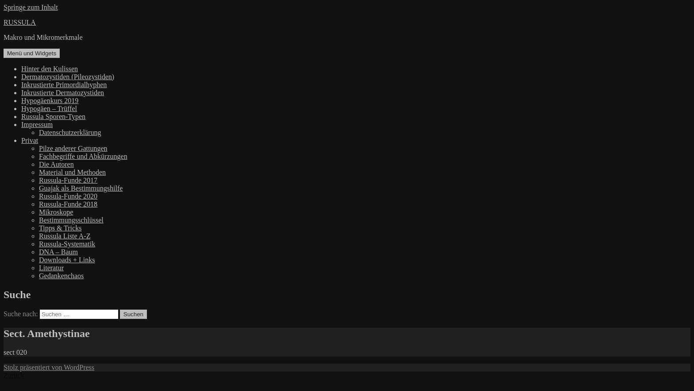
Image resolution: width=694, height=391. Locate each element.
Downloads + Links (67, 260)
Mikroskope (56, 212)
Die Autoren (56, 164)
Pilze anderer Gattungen (73, 148)
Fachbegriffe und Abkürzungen (83, 156)
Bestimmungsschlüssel (71, 220)
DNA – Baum (58, 252)
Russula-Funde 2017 (68, 180)
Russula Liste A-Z (64, 236)
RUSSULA (20, 22)
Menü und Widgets (31, 53)
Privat (29, 140)
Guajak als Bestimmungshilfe (81, 188)
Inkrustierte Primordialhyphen (64, 84)
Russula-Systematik (67, 244)
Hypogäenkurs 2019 (49, 100)
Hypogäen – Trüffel (49, 108)
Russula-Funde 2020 (68, 196)
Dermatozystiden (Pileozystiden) (67, 76)
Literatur (51, 268)
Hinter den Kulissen (49, 69)
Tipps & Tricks (60, 228)
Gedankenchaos (61, 276)
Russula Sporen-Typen (53, 116)
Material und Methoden (72, 172)
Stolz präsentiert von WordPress (49, 367)
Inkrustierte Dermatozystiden (62, 92)
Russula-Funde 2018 (68, 204)
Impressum (37, 124)
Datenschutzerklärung (70, 132)
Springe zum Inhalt (31, 7)
